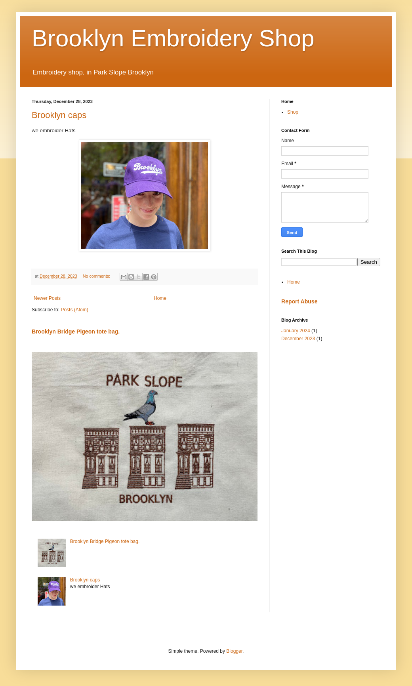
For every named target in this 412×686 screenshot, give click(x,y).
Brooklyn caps (59, 115)
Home (160, 298)
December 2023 (298, 338)
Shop (292, 112)
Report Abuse (299, 301)
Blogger (234, 651)
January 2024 (295, 330)
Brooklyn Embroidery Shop (173, 38)
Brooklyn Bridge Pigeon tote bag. (76, 331)
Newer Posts (47, 298)
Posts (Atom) (74, 310)
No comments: (97, 276)
